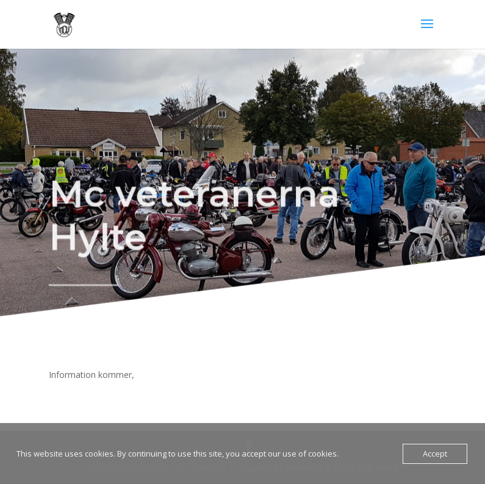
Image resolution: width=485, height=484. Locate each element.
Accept (435, 453)
